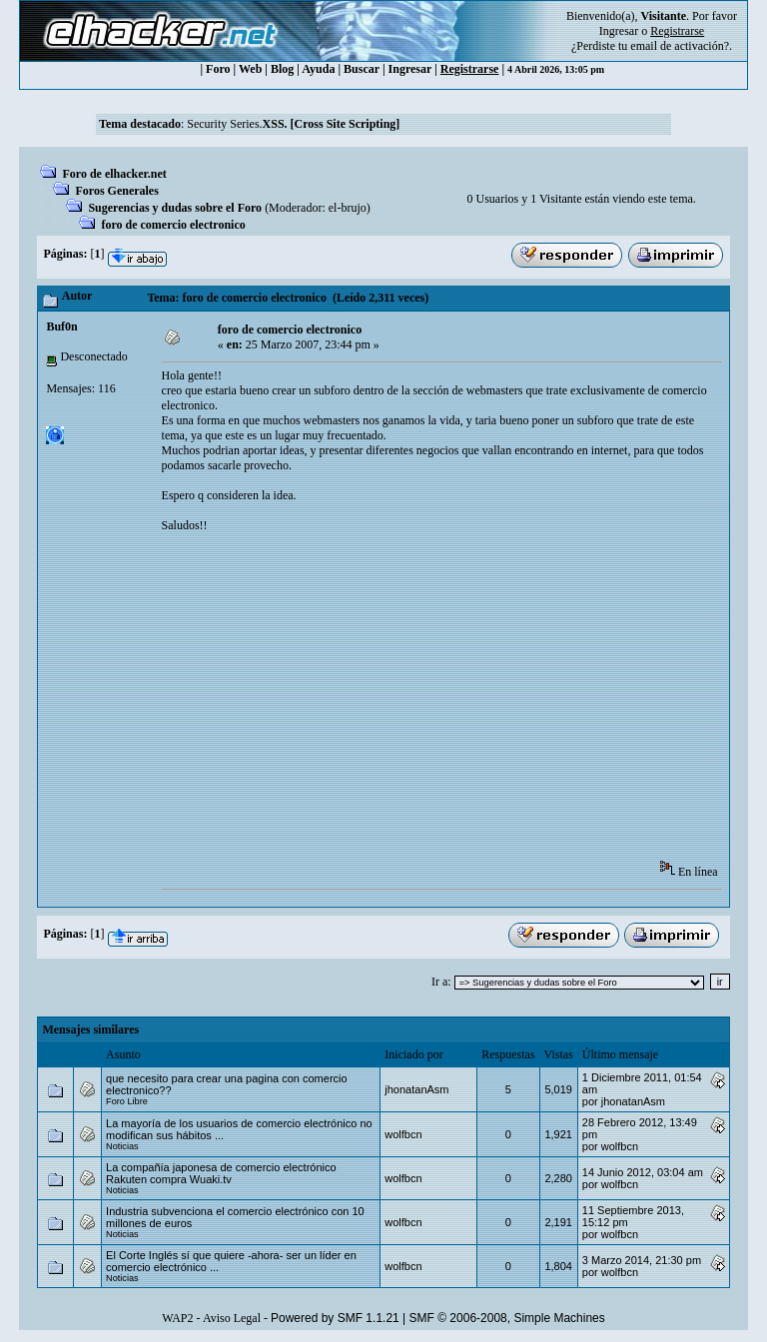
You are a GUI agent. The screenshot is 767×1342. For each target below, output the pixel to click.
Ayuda (318, 69)
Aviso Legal (232, 1318)
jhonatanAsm (416, 1089)
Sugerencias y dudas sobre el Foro (175, 208)
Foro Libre (127, 1101)
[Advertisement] (464, 703)
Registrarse (469, 69)
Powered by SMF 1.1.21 (335, 1318)
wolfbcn (402, 1134)
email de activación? (679, 46)
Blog (282, 69)
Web (250, 69)
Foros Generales (116, 191)
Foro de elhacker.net (114, 174)
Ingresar (618, 31)
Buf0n (61, 327)
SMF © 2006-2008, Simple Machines (507, 1318)
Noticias (122, 1146)
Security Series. (293, 124)
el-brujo (348, 208)
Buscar (362, 69)
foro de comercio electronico (173, 225)
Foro (218, 69)
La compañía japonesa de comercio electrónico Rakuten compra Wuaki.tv (221, 1173)
